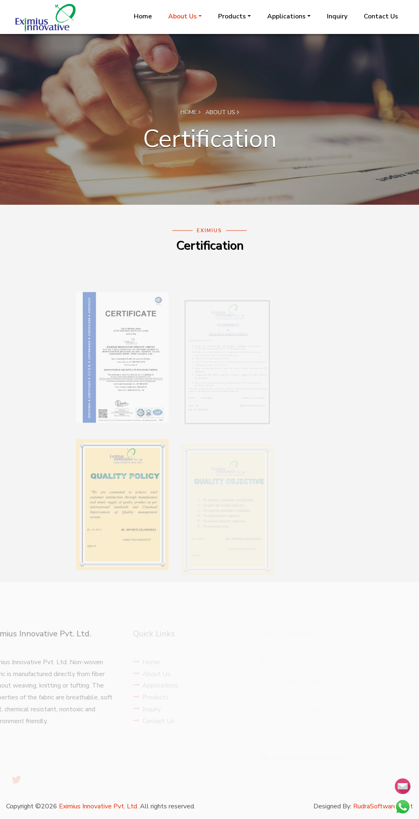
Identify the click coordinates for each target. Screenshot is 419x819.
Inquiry (337, 16)
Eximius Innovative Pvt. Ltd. (98, 806)
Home (143, 16)
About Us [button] (182, 16)
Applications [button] (286, 16)
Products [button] (232, 16)
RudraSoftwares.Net (383, 806)
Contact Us (381, 16)
